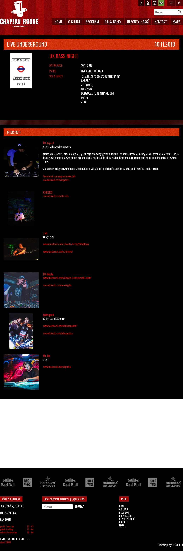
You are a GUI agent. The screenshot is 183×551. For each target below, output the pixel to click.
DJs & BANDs (113, 21)
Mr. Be (84, 98)
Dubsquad (87, 93)
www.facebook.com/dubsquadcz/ (60, 326)
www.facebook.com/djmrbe (57, 367)
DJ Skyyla (87, 89)
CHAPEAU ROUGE (19, 14)
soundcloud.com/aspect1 (56, 180)
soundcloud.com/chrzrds (56, 196)
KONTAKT (161, 21)
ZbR (83, 85)
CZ (171, 3)
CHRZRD (85, 81)
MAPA (176, 21)
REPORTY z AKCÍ (138, 21)
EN (179, 3)
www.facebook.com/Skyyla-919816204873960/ (67, 278)
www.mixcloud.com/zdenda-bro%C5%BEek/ (66, 244)
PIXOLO (177, 545)
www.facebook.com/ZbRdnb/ (58, 252)
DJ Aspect (87, 76)
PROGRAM (92, 21)
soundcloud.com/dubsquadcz (58, 333)
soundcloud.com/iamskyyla (57, 285)
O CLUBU (74, 21)
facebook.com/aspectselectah (59, 176)
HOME (58, 21)
